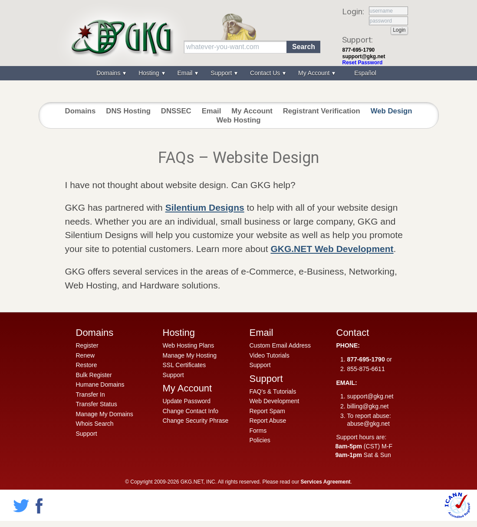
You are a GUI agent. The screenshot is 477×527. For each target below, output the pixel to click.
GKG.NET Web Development (331, 249)
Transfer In (90, 394)
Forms (258, 430)
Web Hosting (238, 120)
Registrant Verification (321, 111)
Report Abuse (268, 420)
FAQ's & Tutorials (273, 391)
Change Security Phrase (196, 420)
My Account (251, 111)
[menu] (238, 73)
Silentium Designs (204, 207)
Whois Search (95, 423)
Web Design (391, 111)
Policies (260, 440)
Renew (85, 355)
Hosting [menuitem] (149, 73)
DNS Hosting (128, 111)
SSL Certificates (184, 364)
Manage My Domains (104, 414)
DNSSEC (176, 111)
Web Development (274, 401)
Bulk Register (94, 374)
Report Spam (267, 411)
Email (211, 111)
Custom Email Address (280, 345)
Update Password (187, 401)
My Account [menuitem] (314, 73)
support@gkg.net (363, 56)
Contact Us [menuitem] (266, 73)
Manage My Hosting (190, 355)
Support (86, 433)
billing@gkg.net (368, 406)
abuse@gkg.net (368, 423)
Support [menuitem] (222, 73)
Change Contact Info (190, 411)
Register (87, 345)
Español (365, 73)
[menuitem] (364, 73)
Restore (86, 364)
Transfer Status (96, 404)
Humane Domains (100, 384)
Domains (80, 111)
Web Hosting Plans (188, 345)
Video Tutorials (269, 355)
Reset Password (362, 63)
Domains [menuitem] (109, 73)
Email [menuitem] (185, 73)
